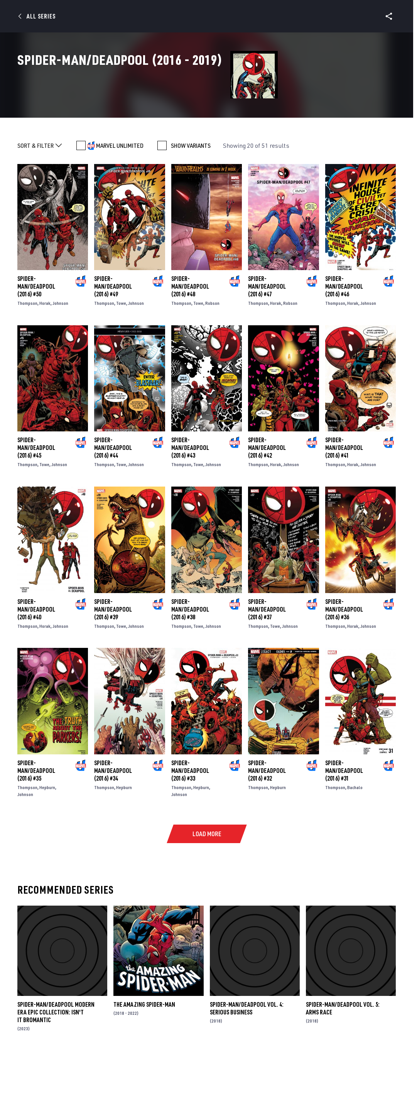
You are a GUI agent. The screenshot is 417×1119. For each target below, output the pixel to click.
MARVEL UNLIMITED (120, 209)
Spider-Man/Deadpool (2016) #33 (190, 834)
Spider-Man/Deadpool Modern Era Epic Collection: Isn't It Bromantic (56, 1076)
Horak (45, 367)
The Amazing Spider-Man (144, 1068)
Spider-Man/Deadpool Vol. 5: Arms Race (343, 1072)
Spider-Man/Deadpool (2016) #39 (113, 673)
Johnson (60, 367)
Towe (121, 367)
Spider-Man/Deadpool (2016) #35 (36, 834)
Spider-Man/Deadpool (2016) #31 (344, 834)
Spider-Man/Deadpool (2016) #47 (267, 350)
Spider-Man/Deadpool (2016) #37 (267, 673)
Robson (212, 367)
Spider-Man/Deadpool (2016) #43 (190, 511)
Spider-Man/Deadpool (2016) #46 (344, 350)
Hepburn (47, 851)
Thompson (27, 367)
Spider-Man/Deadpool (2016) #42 (267, 511)
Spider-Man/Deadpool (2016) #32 (267, 834)
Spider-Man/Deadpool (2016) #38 (190, 673)
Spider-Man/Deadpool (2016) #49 (113, 350)
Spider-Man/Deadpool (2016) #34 (113, 834)
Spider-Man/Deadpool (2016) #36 (344, 673)
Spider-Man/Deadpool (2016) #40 (36, 673)
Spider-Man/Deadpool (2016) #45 (36, 511)
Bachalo (355, 851)
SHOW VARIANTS (191, 209)
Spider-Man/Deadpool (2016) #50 (36, 350)
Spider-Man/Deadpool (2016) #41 (344, 511)
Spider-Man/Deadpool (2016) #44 (113, 511)
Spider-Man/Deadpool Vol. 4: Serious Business (247, 1072)
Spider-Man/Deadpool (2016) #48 (190, 350)
